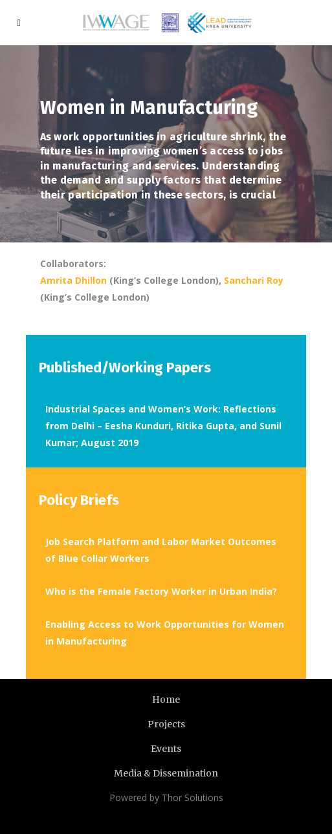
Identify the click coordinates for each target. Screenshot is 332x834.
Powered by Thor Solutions (166, 797)
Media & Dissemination (166, 773)
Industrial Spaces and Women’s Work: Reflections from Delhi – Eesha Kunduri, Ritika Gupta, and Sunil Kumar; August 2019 (163, 426)
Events (166, 748)
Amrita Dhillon (73, 280)
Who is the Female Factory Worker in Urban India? (161, 591)
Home (166, 699)
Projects (166, 724)
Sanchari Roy (253, 280)
